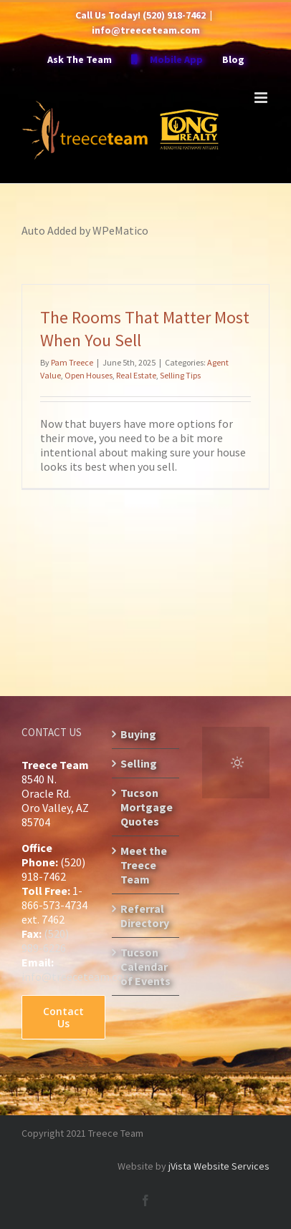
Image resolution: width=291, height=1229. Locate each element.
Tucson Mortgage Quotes (146, 806)
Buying (138, 734)
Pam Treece (72, 362)
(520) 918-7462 (174, 15)
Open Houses (89, 375)
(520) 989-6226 (45, 940)
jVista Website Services (218, 1166)
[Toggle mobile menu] (261, 97)
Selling (138, 763)
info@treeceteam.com (146, 30)
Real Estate (136, 375)
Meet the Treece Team (143, 864)
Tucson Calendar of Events (145, 966)
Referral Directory (144, 915)
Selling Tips (180, 375)
